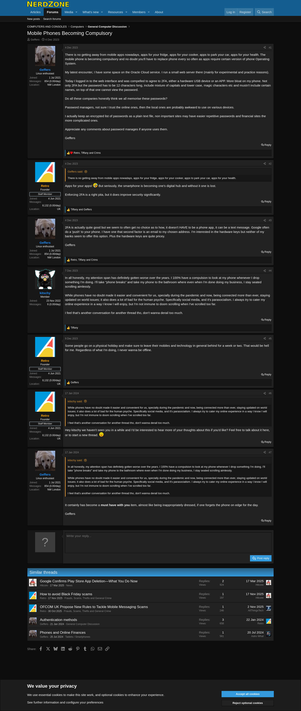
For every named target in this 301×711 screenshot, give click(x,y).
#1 (270, 47)
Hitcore (44, 585)
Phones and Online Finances (62, 633)
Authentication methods (58, 620)
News (69, 585)
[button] (76, 12)
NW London (54, 84)
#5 (270, 338)
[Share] (264, 47)
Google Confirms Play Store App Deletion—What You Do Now (89, 581)
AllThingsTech (256, 610)
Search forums (52, 18)
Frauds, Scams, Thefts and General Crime (87, 598)
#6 (270, 393)
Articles (35, 12)
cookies (57, 695)
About (159, 12)
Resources (115, 12)
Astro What (257, 636)
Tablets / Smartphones (77, 636)
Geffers (35, 39)
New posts (33, 18)
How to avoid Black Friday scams (66, 594)
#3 (270, 220)
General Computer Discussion (82, 624)
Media (69, 12)
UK (59, 209)
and (81, 209)
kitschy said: (75, 401)
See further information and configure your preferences (65, 702)
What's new (91, 12)
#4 (270, 270)
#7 (270, 452)
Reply (267, 144)
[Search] (264, 12)
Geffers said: (75, 171)
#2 (270, 163)
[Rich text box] (168, 542)
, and (87, 152)
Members (138, 12)
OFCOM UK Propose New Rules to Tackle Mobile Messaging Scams (94, 607)
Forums (52, 12)
